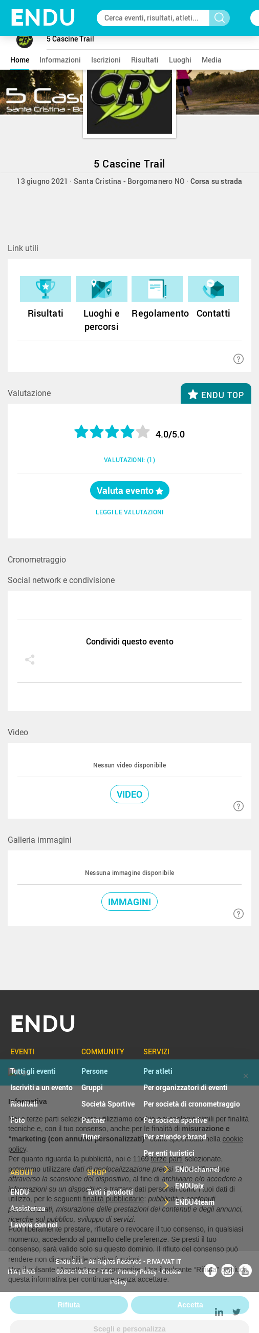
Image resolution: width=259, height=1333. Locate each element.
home (19, 60)
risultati (145, 60)
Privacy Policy (137, 1271)
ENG (28, 1271)
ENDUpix (189, 1186)
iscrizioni (106, 60)
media (212, 60)
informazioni (60, 60)
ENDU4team (194, 1202)
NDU (43, 18)
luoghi (180, 60)
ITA (12, 1271)
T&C (107, 1271)
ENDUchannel (197, 1169)
